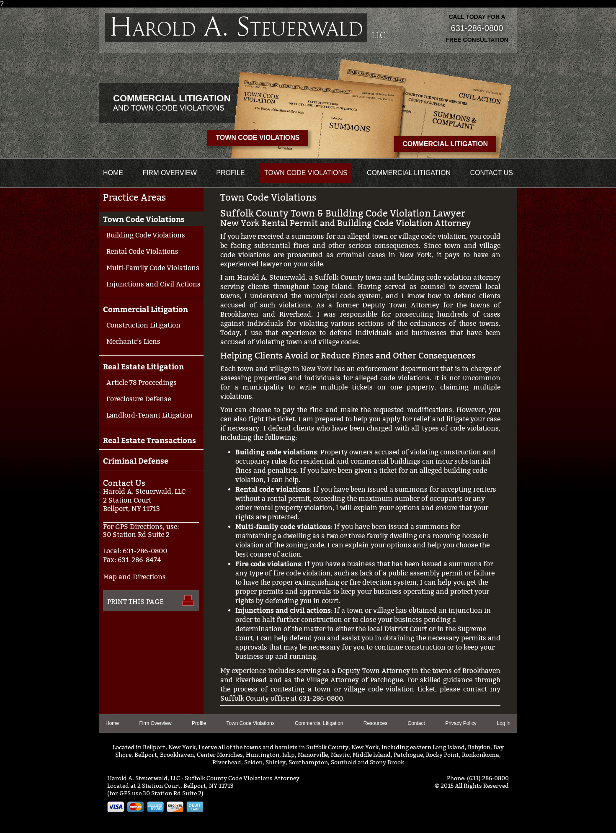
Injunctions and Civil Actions (153, 284)
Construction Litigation (143, 325)
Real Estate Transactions (149, 440)
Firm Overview (169, 172)
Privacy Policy (461, 723)
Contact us (491, 172)
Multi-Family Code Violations (152, 268)
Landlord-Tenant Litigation (149, 415)
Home (113, 172)
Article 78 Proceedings (141, 383)
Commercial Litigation (445, 143)
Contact (416, 723)
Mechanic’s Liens (133, 342)
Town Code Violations (257, 137)
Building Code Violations (145, 235)
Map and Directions (134, 577)
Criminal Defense (135, 460)
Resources (375, 723)
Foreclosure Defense (138, 399)
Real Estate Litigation (143, 366)
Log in (503, 723)
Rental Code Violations (142, 251)
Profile (230, 172)
